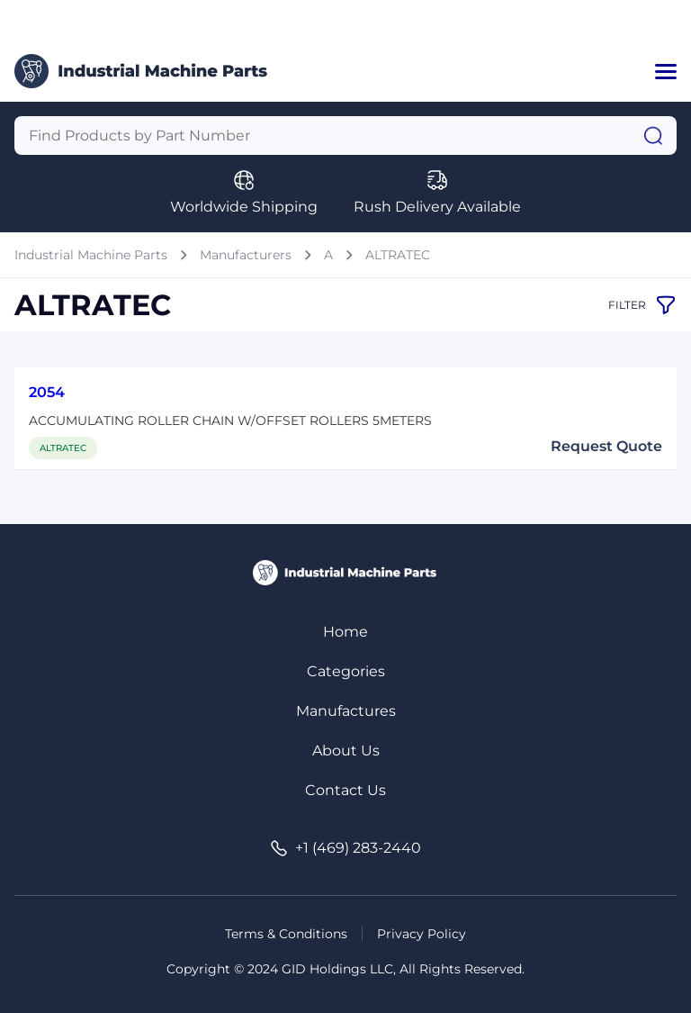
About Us (346, 750)
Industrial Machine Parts (90, 255)
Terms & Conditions (286, 934)
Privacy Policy (421, 934)
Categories (346, 671)
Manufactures (346, 710)
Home (345, 631)
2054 (47, 392)
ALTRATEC (397, 255)
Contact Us (345, 790)
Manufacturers (246, 255)
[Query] (345, 135)
